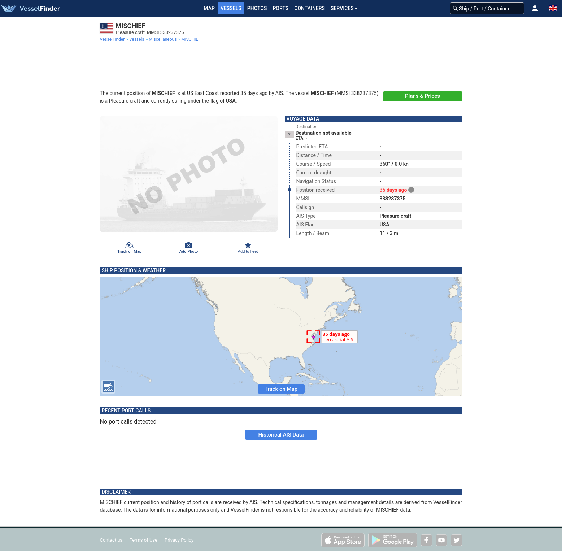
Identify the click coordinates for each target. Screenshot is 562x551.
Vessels (231, 8)
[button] (535, 8)
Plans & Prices (422, 96)
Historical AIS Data (281, 434)
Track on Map (281, 389)
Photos (257, 8)
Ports (280, 8)
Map (209, 8)
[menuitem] (113, 39)
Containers (309, 8)
